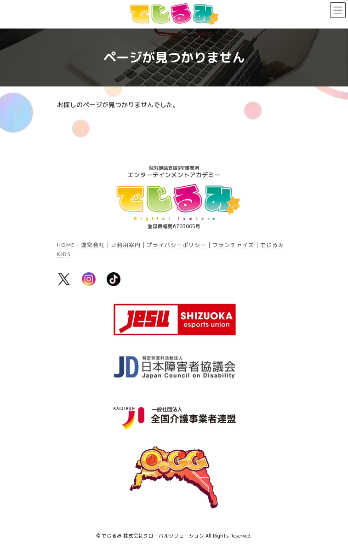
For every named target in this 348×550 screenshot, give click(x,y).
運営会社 (93, 245)
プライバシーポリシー (176, 245)
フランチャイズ (233, 245)
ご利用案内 (126, 245)
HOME (66, 245)
